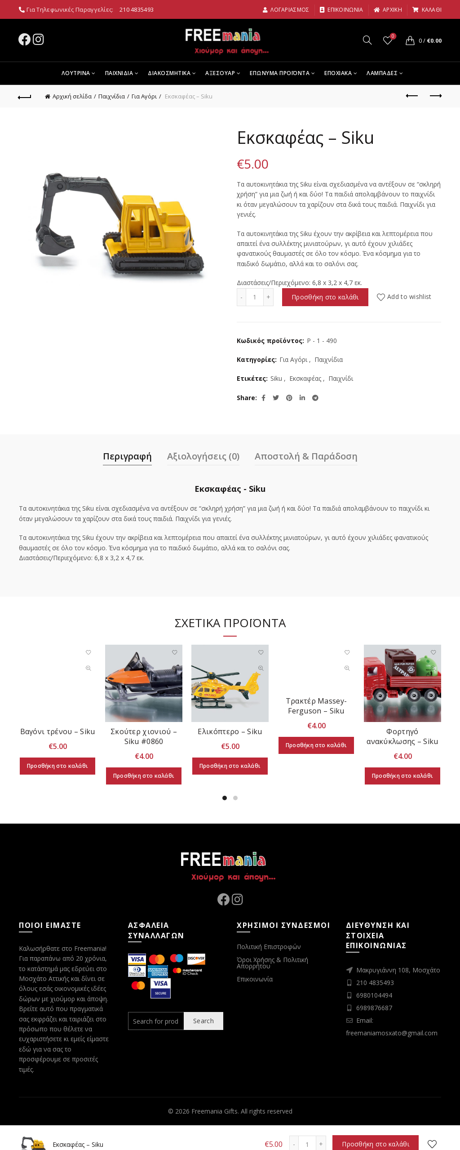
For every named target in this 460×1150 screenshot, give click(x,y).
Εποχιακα (338, 73)
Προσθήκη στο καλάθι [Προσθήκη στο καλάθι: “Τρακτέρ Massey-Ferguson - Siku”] (316, 745)
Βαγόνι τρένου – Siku (57, 731)
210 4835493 (136, 9)
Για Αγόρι (144, 96)
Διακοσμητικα (169, 73)
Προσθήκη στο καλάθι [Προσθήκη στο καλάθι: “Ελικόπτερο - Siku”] (230, 766)
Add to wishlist (409, 297)
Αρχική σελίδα (72, 96)
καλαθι (427, 9)
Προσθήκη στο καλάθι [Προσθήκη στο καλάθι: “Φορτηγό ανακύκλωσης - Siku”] (402, 776)
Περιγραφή (127, 456)
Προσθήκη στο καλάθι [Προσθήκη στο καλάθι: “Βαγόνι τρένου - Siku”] (57, 766)
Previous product (412, 95)
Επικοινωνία (255, 979)
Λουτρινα (76, 73)
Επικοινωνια (341, 9)
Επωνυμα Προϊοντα (280, 73)
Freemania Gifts (214, 1111)
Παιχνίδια (111, 96)
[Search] (367, 40)
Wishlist (392, 37)
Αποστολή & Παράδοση (306, 456)
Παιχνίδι (340, 378)
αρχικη (387, 9)
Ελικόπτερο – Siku (230, 731)
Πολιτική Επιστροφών (269, 946)
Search (203, 1020)
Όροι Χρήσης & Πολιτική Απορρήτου (272, 962)
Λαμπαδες (382, 73)
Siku (276, 378)
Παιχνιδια (119, 73)
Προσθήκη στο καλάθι (325, 297)
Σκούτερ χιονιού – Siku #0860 (144, 736)
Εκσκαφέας (305, 378)
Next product (435, 95)
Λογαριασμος (286, 9)
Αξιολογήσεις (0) (203, 456)
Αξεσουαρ (220, 73)
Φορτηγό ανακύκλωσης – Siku (402, 736)
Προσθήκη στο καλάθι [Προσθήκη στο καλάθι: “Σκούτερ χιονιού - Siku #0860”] (144, 776)
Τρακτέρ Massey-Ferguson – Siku (316, 706)
